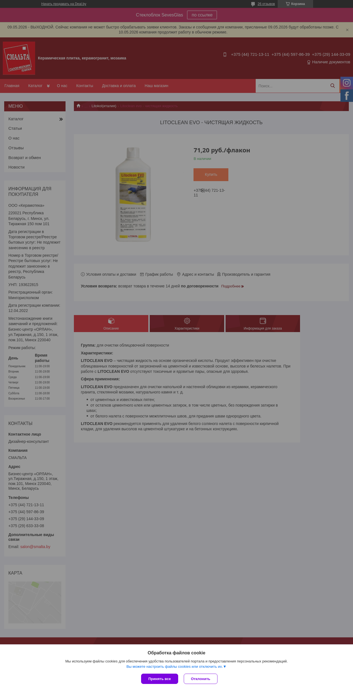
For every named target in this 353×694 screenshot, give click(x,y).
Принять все (159, 679)
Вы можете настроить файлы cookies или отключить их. (174, 666)
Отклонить (200, 679)
